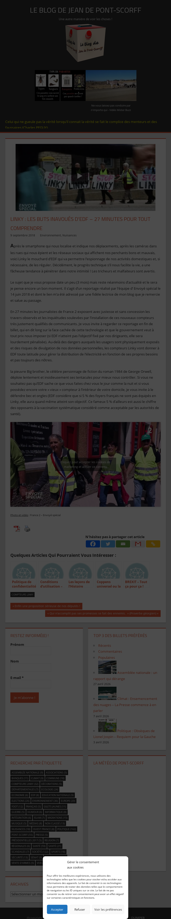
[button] (122, 865)
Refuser (79, 909)
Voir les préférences (108, 909)
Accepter (57, 909)
